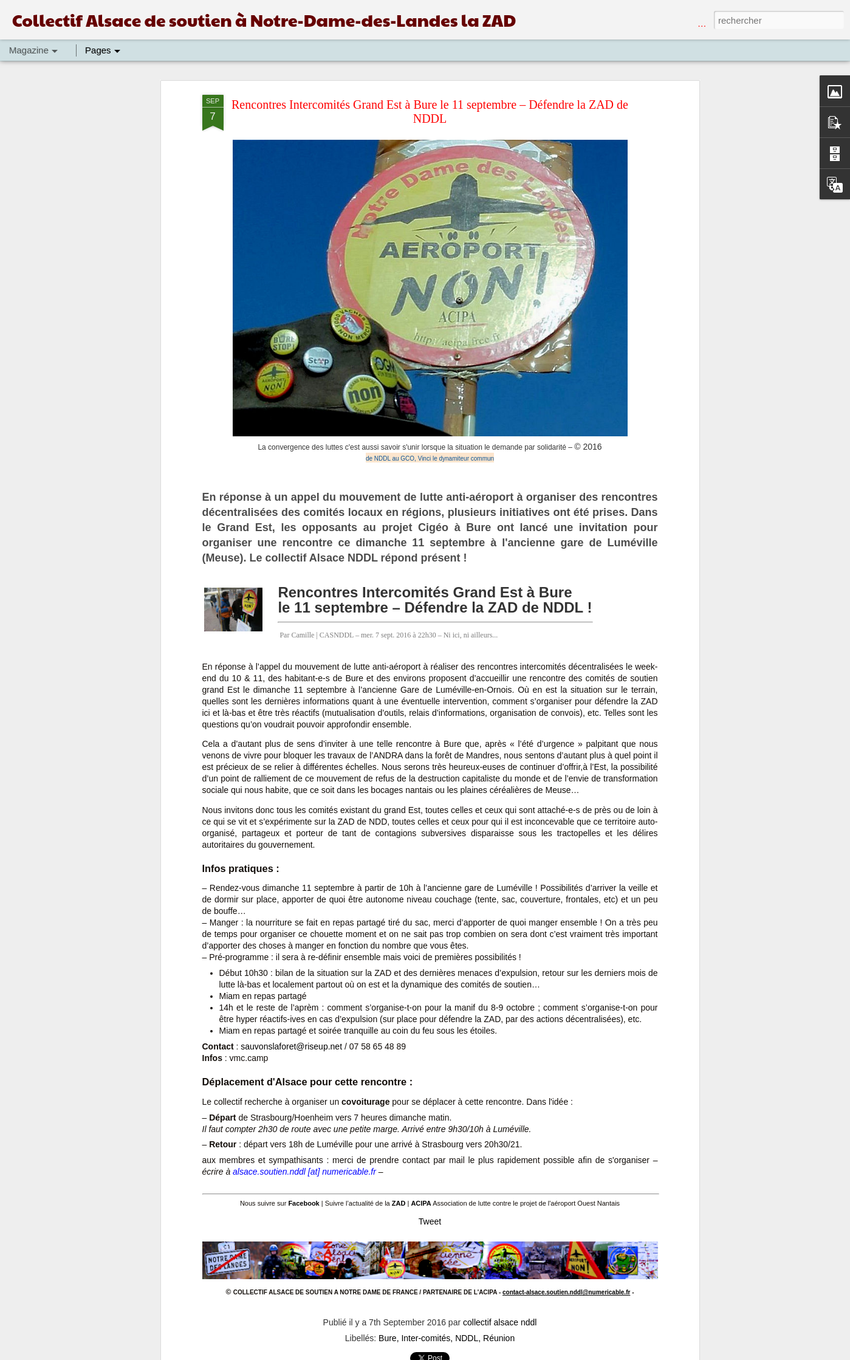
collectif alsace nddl (499, 1322)
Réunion (499, 1338)
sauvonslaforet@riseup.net (291, 1046)
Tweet (430, 1221)
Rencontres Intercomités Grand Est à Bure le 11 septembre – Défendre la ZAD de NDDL (429, 111)
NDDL (466, 1338)
